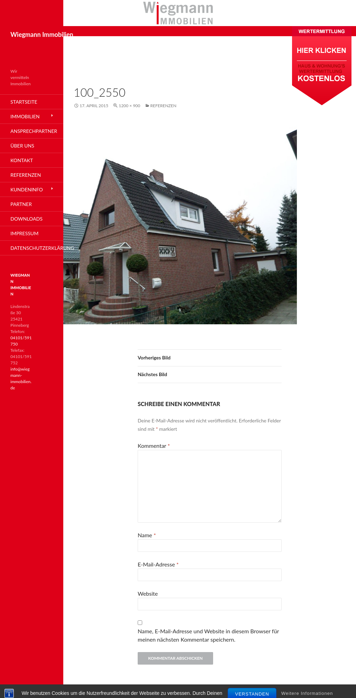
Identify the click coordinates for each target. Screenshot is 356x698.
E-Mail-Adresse (158, 564)
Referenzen (163, 105)
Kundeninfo (26, 189)
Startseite (23, 102)
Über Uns (22, 146)
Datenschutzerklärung (36, 248)
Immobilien (25, 116)
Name (147, 535)
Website (148, 593)
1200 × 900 (129, 105)
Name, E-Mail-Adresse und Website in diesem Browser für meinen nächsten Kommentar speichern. (208, 635)
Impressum (24, 233)
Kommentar (154, 445)
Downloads (26, 219)
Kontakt (21, 160)
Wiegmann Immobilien (41, 34)
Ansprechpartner (33, 131)
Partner (21, 204)
